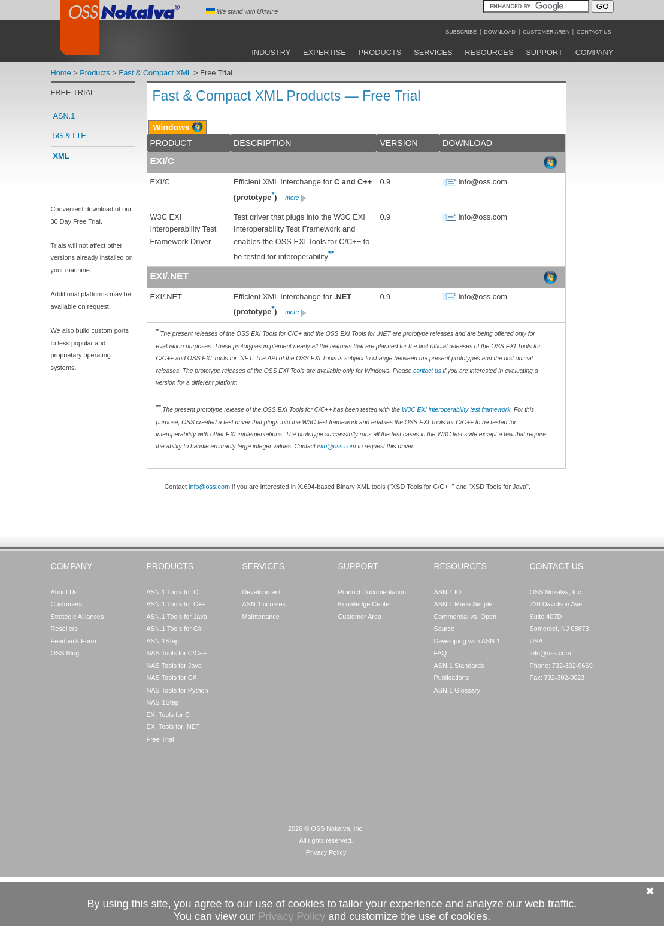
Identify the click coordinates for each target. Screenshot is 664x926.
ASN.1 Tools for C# (174, 628)
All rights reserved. (326, 840)
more (296, 198)
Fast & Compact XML (155, 72)
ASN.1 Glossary (457, 690)
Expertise (324, 52)
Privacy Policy (326, 852)
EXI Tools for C (168, 714)
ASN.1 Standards (459, 665)
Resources (489, 52)
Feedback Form (73, 641)
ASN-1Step (163, 641)
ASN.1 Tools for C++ (176, 604)
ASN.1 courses (264, 604)
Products (380, 52)
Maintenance (261, 616)
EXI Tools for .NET (173, 726)
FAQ (440, 653)
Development (261, 592)
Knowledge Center (365, 604)
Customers (67, 604)
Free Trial (160, 739)
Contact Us (594, 32)
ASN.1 (64, 115)
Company (594, 52)
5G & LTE (69, 135)
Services (433, 52)
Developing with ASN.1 (467, 641)
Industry (270, 52)
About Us (64, 592)
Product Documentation (372, 592)
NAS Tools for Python (177, 690)
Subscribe (461, 32)
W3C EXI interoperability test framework (456, 409)
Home (61, 72)
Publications (451, 677)
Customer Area (546, 32)
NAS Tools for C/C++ (177, 653)
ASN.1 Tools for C (172, 592)
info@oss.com (336, 446)
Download (500, 32)
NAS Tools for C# (171, 677)
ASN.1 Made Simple (463, 604)
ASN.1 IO (448, 592)
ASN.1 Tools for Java (177, 616)
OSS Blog (65, 653)
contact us (427, 371)
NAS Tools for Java (174, 665)
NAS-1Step (163, 702)
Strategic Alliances (77, 616)
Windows (171, 127)
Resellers (64, 628)
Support (544, 52)
